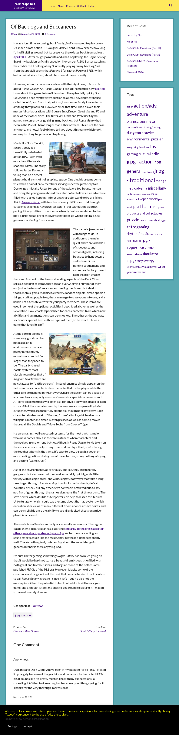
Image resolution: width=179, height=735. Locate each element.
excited (100, 88)
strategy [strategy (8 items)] (148, 261)
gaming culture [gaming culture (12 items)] (138, 154)
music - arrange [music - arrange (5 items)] (142, 194)
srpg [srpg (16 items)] (130, 260)
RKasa (14, 34)
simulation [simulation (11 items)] (134, 254)
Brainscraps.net (23, 4)
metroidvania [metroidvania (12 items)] (137, 188)
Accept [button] (28, 726)
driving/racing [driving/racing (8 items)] (152, 127)
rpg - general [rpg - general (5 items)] (156, 234)
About (61, 6)
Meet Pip (132, 41)
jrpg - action (23, 615)
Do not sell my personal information (27, 718)
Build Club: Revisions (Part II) (144, 48)
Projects (70, 6)
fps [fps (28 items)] (152, 146)
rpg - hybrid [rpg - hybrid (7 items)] (134, 240)
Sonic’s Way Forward (93, 631)
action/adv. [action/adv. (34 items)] (145, 106)
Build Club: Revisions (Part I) (143, 54)
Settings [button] (12, 726)
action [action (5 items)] (130, 106)
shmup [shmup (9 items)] (149, 247)
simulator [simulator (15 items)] (150, 254)
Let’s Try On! (134, 35)
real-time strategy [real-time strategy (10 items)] (153, 220)
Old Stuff (81, 6)
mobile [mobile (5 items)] (130, 194)
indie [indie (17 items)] (154, 153)
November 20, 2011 (30, 34)
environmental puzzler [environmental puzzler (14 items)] (145, 139)
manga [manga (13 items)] (161, 181)
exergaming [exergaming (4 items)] (132, 147)
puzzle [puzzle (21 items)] (133, 219)
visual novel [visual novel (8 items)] (149, 266)
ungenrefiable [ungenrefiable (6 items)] (134, 266)
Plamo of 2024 (135, 72)
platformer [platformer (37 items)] (145, 206)
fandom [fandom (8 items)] (144, 147)
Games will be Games (26, 631)
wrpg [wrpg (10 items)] (161, 267)
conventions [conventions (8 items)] (134, 127)
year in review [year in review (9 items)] (136, 272)
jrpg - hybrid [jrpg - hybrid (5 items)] (148, 171)
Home (52, 6)
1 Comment (50, 34)
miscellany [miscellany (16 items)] (157, 188)
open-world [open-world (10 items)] (149, 199)
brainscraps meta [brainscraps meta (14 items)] (141, 121)
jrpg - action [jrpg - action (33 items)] (140, 162)
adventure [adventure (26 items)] (137, 114)
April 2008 (20, 57)
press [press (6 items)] (161, 207)
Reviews (38, 605)
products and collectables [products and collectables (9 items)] (144, 213)
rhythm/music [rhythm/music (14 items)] (138, 233)
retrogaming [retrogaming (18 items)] (138, 226)
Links (91, 6)
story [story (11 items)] (139, 261)
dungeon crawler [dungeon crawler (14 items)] (140, 132)
